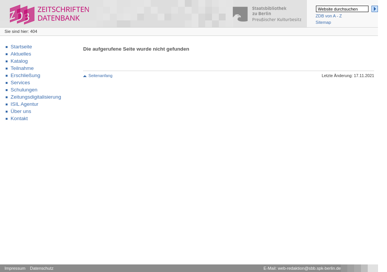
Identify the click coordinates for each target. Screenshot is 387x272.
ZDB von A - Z (329, 16)
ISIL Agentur (24, 104)
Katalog (19, 61)
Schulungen (24, 90)
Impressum (15, 268)
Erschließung (25, 75)
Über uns (21, 111)
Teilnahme (22, 68)
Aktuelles (21, 54)
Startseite (21, 46)
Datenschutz (41, 268)
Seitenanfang (100, 75)
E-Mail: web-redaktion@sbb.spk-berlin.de (302, 268)
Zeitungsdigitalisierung (36, 97)
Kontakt (19, 118)
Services (20, 82)
